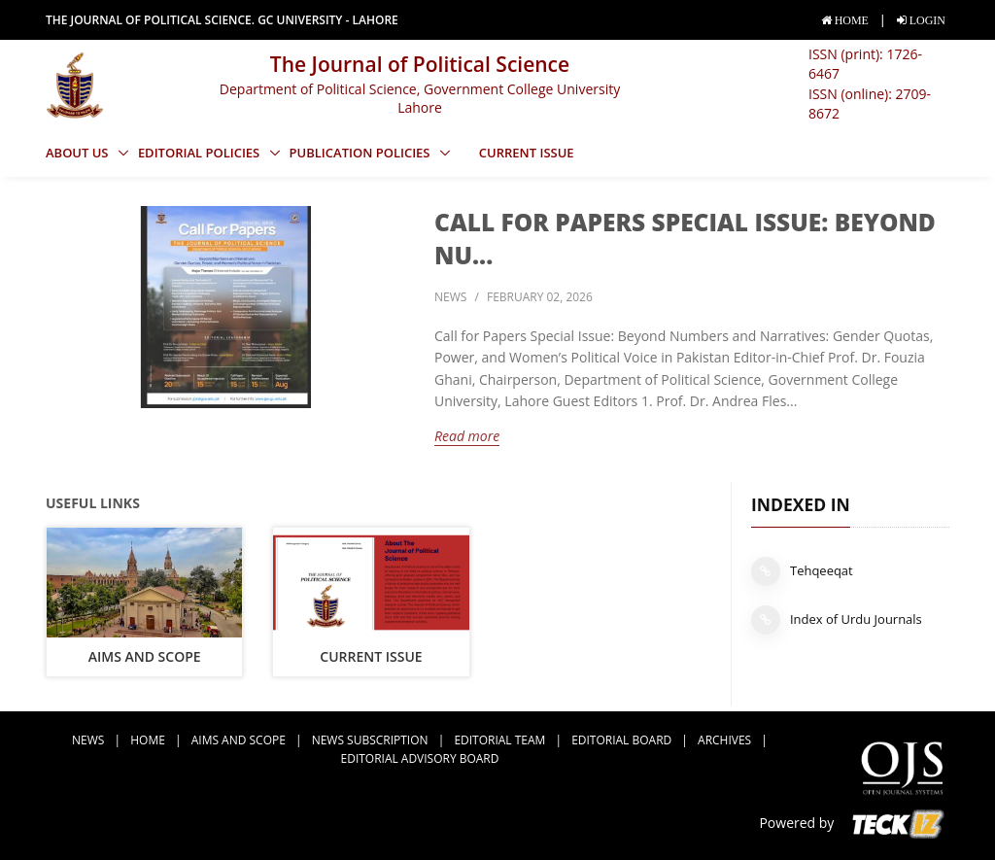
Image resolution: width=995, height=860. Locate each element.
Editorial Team (499, 740)
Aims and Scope (144, 656)
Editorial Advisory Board (420, 758)
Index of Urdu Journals (836, 620)
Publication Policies (361, 152)
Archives (724, 740)
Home (147, 740)
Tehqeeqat (802, 571)
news (450, 297)
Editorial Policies (200, 152)
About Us (79, 152)
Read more (466, 436)
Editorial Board (621, 740)
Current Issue (526, 152)
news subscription (370, 740)
